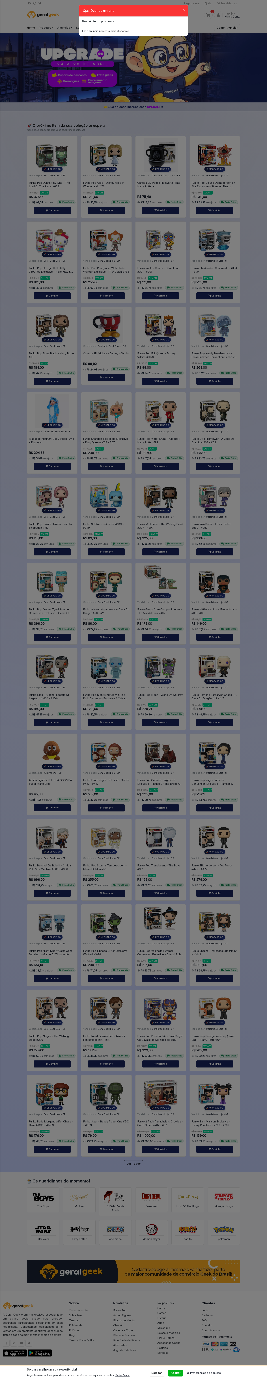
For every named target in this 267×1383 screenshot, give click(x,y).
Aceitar (175, 1373)
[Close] (184, 9)
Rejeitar (156, 1373)
